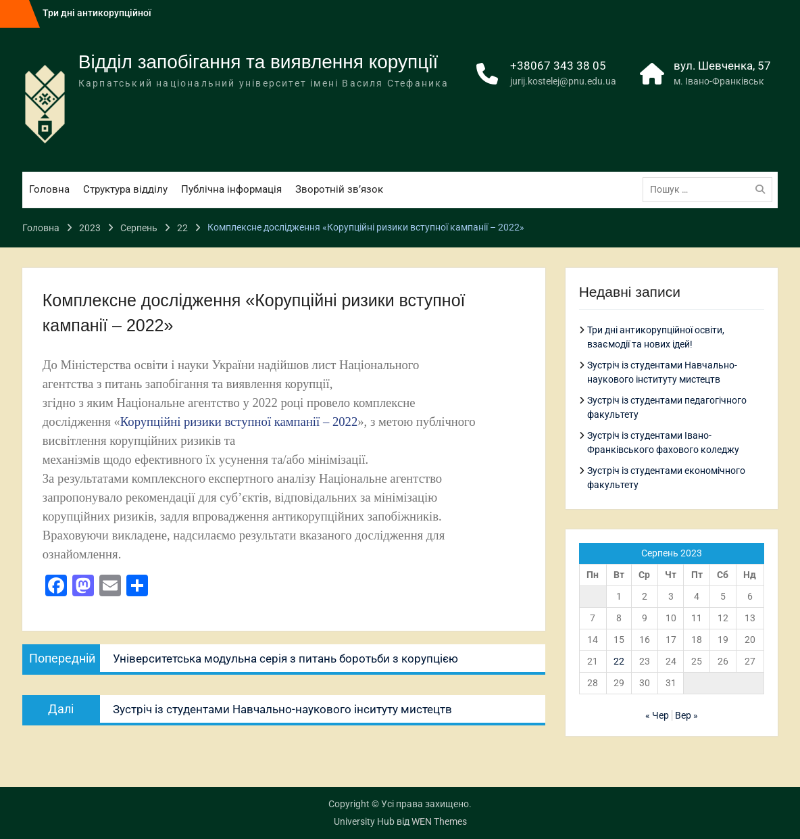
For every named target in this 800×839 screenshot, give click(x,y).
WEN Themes (439, 821)
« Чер (657, 715)
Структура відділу (125, 189)
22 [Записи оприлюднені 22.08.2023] (619, 661)
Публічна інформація (231, 189)
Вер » (686, 715)
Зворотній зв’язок (339, 189)
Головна (49, 189)
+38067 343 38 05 (558, 65)
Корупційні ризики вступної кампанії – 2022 (238, 421)
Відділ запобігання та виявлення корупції (258, 61)
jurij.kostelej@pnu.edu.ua (563, 81)
